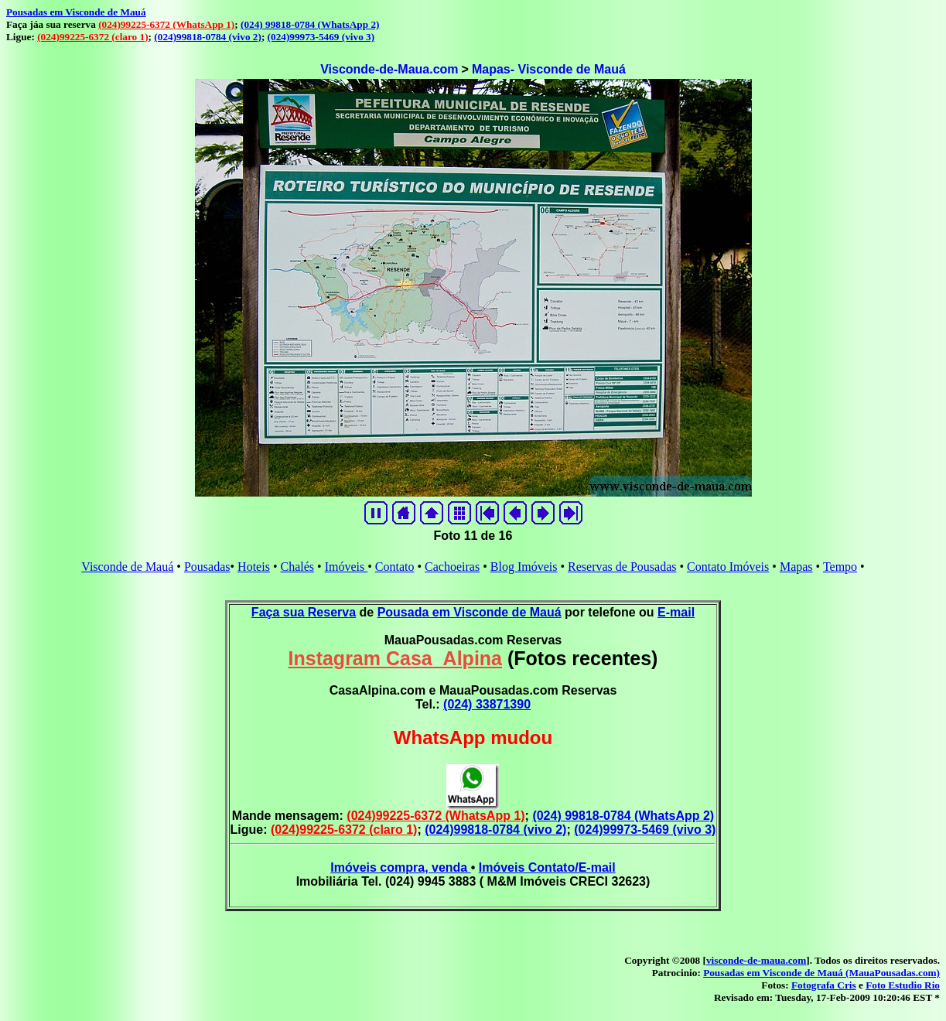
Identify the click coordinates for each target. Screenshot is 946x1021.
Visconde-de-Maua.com (389, 69)
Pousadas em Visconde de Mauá (76, 12)
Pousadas (207, 566)
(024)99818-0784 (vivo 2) (207, 37)
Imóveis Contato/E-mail (547, 867)
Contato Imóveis (728, 566)
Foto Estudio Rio (903, 985)
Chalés (297, 566)
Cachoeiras (452, 566)
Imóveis (346, 566)
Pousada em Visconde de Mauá (469, 612)
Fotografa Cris (823, 985)
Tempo (840, 566)
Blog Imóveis (524, 566)
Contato (395, 566)
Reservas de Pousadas (622, 566)
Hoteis (253, 566)
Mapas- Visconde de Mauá (549, 69)
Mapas (796, 566)
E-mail (676, 612)
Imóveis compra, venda (400, 867)
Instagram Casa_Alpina (396, 658)
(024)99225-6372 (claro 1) (92, 37)
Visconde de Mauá (127, 566)
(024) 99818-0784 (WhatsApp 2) (310, 24)
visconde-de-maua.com (756, 960)
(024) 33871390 (487, 704)
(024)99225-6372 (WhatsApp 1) (166, 24)
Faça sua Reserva (303, 612)
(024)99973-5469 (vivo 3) (321, 37)
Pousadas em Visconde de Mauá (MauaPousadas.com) (821, 972)
